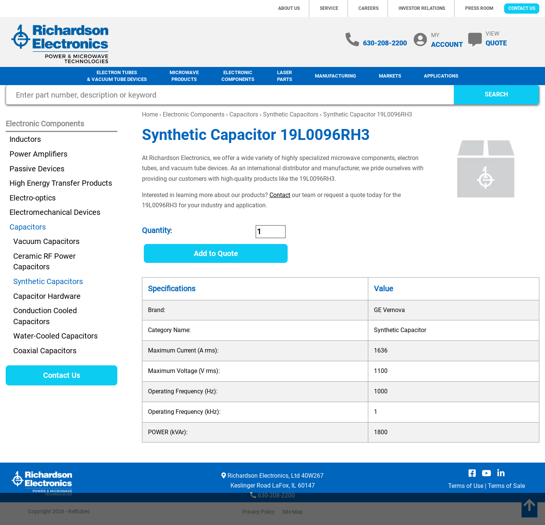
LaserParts (284, 76)
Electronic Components (237, 76)
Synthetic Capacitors (290, 114)
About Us (289, 8)
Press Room (479, 8)
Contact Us (521, 8)
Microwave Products (184, 76)
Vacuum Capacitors (46, 241)
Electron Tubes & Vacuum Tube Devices (117, 76)
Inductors (25, 139)
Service (329, 8)
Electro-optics (32, 197)
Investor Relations (422, 8)
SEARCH (496, 94)
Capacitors (243, 114)
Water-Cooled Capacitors (55, 335)
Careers (368, 8)
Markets (390, 76)
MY (447, 40)
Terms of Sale (506, 485)
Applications (441, 76)
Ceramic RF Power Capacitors (44, 262)
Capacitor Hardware (47, 296)
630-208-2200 (385, 43)
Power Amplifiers (38, 153)
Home (150, 114)
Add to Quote (216, 253)
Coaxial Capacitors (44, 350)
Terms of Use (465, 485)
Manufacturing (335, 76)
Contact (279, 195)
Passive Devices (36, 168)
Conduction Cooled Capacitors (45, 316)
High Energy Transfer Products (60, 183)
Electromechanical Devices (54, 212)
